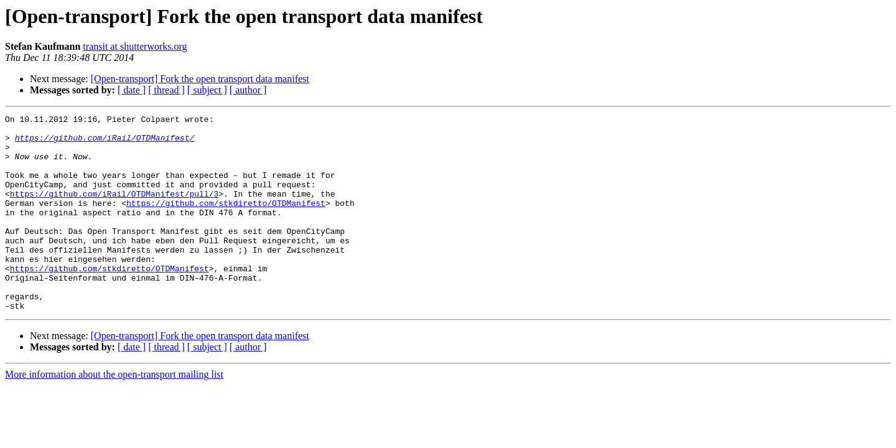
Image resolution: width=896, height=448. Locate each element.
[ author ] (248, 90)
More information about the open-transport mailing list (114, 413)
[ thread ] (166, 90)
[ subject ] (207, 90)
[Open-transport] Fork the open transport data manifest (200, 78)
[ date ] (132, 90)
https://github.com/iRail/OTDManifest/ (105, 143)
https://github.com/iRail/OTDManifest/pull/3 (114, 210)
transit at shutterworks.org (135, 46)
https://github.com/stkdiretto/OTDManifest (225, 221)
